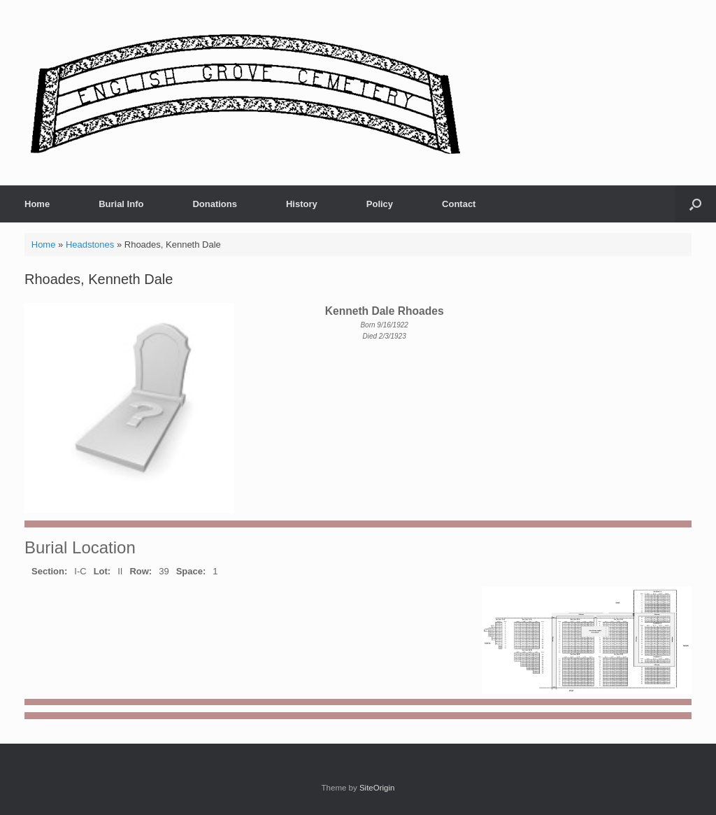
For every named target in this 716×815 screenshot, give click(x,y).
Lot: (102, 571)
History (301, 204)
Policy (379, 204)
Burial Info (121, 204)
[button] (695, 203)
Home (37, 204)
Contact (458, 204)
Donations (214, 204)
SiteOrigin (377, 788)
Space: (191, 571)
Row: (140, 571)
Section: (49, 571)
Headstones (90, 244)
